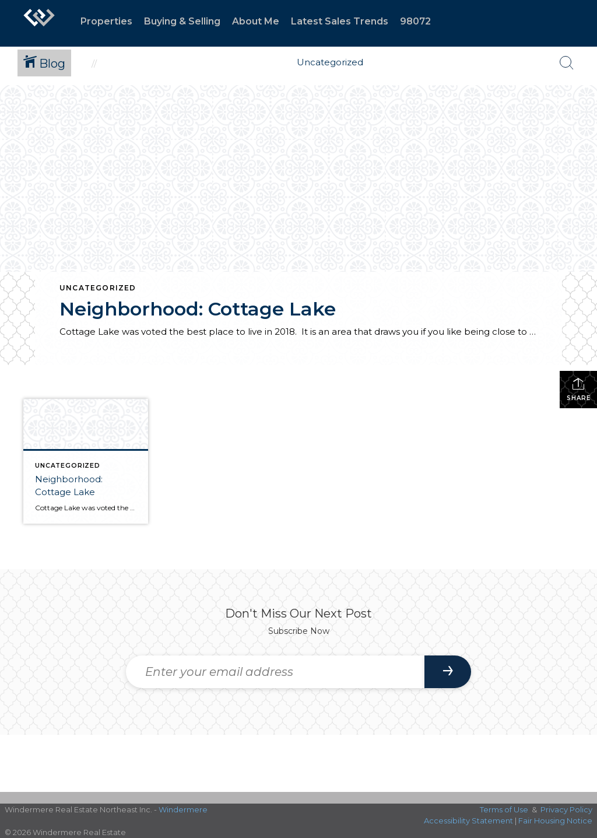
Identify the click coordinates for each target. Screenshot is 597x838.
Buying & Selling (182, 21)
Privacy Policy (566, 809)
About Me (255, 21)
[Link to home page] (39, 23)
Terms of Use (504, 809)
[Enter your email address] (275, 671)
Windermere (183, 809)
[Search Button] (566, 63)
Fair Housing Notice (555, 820)
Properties (106, 21)
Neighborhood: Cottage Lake (197, 308)
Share (579, 389)
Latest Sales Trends (339, 21)
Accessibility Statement (468, 820)
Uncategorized (97, 287)
